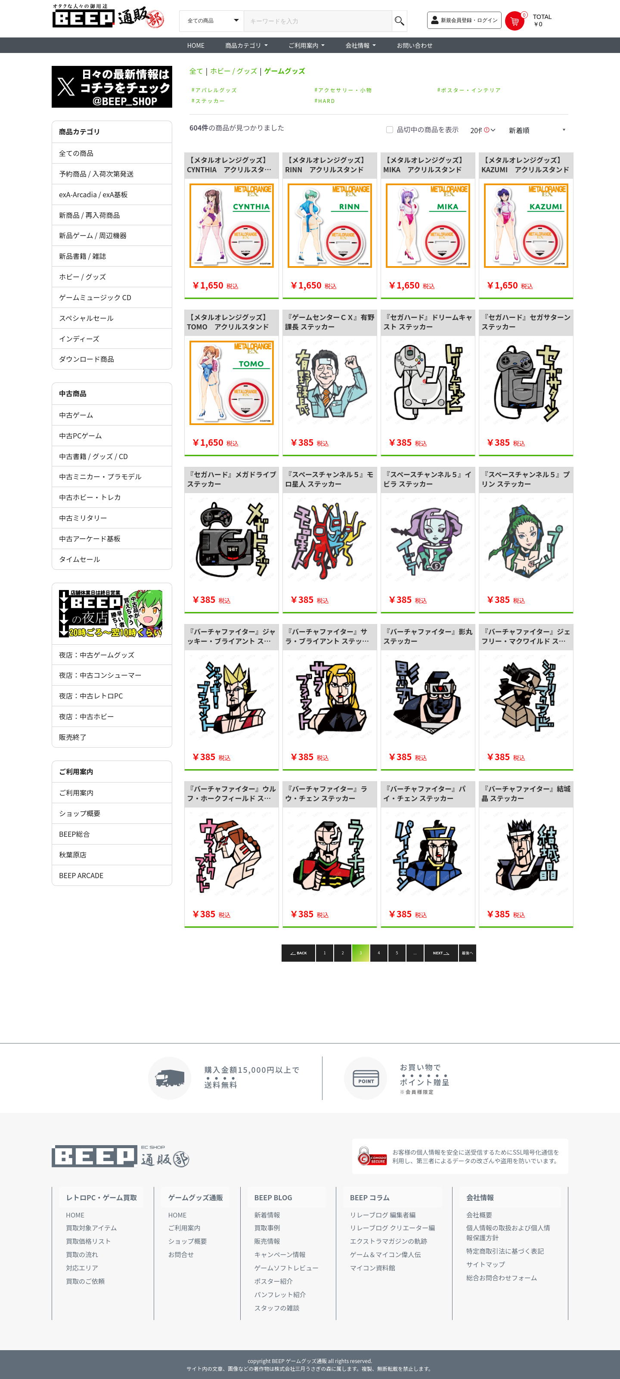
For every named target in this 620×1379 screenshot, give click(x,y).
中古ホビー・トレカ (90, 497)
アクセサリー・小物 (345, 89)
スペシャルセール (86, 318)
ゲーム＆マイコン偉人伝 (385, 1254)
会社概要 (479, 1214)
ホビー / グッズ (82, 276)
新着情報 (267, 1214)
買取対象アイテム (91, 1227)
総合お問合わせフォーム (501, 1277)
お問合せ (181, 1254)
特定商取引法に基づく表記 (505, 1250)
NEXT (441, 953)
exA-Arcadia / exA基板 (93, 194)
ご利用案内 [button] (304, 45)
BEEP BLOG (273, 1197)
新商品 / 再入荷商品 (89, 215)
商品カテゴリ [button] (244, 45)
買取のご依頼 (85, 1281)
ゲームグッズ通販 (195, 1197)
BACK (298, 953)
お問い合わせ (415, 45)
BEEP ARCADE (81, 875)
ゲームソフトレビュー (286, 1267)
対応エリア (82, 1267)
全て (196, 70)
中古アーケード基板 (90, 538)
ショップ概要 (79, 813)
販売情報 (267, 1240)
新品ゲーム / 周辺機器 (93, 235)
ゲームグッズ (284, 70)
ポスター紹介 (273, 1281)
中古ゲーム (76, 415)
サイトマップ (485, 1264)
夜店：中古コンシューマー (100, 675)
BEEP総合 (74, 834)
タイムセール (79, 559)
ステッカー (210, 100)
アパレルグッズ (216, 89)
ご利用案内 (76, 792)
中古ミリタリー (83, 517)
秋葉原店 (73, 854)
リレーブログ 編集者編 (382, 1214)
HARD (326, 100)
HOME (196, 45)
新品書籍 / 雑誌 (82, 256)
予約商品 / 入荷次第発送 (96, 173)
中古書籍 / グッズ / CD (93, 456)
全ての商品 (76, 153)
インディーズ (79, 338)
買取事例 (267, 1227)
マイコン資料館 (372, 1267)
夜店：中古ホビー (86, 716)
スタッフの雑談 (277, 1307)
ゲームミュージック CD (95, 297)
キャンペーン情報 (280, 1254)
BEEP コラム (370, 1197)
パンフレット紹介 (280, 1294)
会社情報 (480, 1197)
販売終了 (73, 737)
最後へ (467, 953)
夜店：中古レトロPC (91, 695)
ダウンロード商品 (86, 359)
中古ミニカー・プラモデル (100, 476)
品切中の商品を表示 (428, 129)
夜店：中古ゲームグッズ (97, 654)
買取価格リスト (88, 1240)
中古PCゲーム (80, 435)
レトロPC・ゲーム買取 (101, 1197)
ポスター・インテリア (471, 89)
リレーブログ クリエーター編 (392, 1227)
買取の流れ (82, 1254)
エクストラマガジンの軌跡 (389, 1240)
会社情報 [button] (358, 45)
